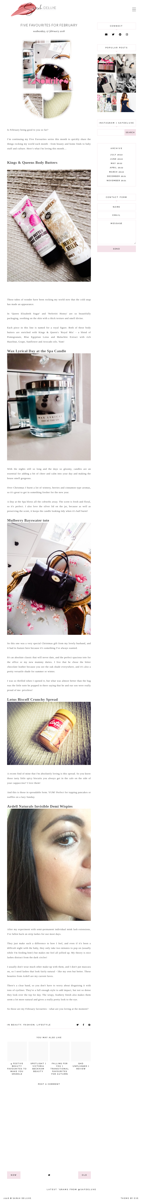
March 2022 (116, 172)
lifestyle (44, 1025)
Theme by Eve (130, 1198)
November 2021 (116, 180)
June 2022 (116, 159)
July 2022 (116, 155)
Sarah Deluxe (22, 1198)
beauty (16, 1025)
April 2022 (116, 168)
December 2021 (116, 176)
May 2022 (116, 163)
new (14, 1175)
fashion (29, 1025)
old (84, 1175)
